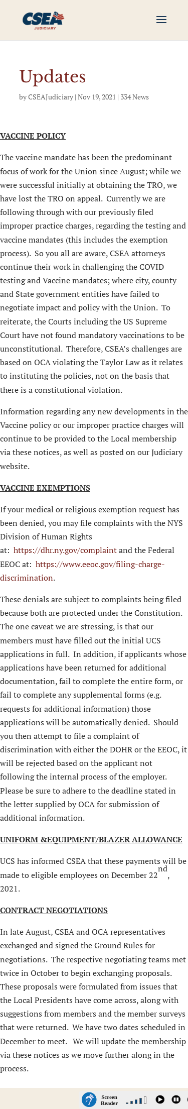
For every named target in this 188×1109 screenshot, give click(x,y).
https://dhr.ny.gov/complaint (65, 550)
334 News (134, 96)
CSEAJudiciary (50, 96)
